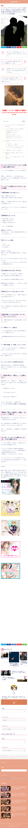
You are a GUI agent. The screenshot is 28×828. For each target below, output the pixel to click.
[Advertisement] (14, 599)
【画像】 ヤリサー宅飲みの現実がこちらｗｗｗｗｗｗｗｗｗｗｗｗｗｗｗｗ (14, 112)
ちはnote (14, 2)
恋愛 (2, 5)
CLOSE (23, 121)
